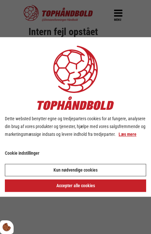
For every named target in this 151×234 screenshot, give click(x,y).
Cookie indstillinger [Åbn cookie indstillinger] (22, 153)
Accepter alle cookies (75, 185)
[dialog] (75, 117)
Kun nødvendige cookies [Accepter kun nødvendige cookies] (75, 170)
